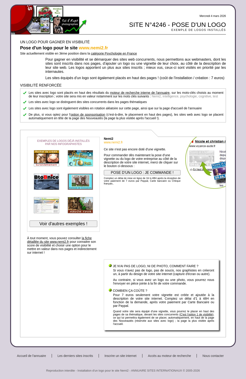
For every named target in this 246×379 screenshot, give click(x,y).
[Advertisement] (161, 223)
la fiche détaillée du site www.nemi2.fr (59, 239)
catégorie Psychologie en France (114, 53)
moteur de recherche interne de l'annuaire (139, 92)
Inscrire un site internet (120, 356)
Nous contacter (213, 356)
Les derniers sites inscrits (75, 356)
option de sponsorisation (87, 114)
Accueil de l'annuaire (31, 356)
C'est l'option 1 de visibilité (196, 314)
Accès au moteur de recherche (169, 356)
